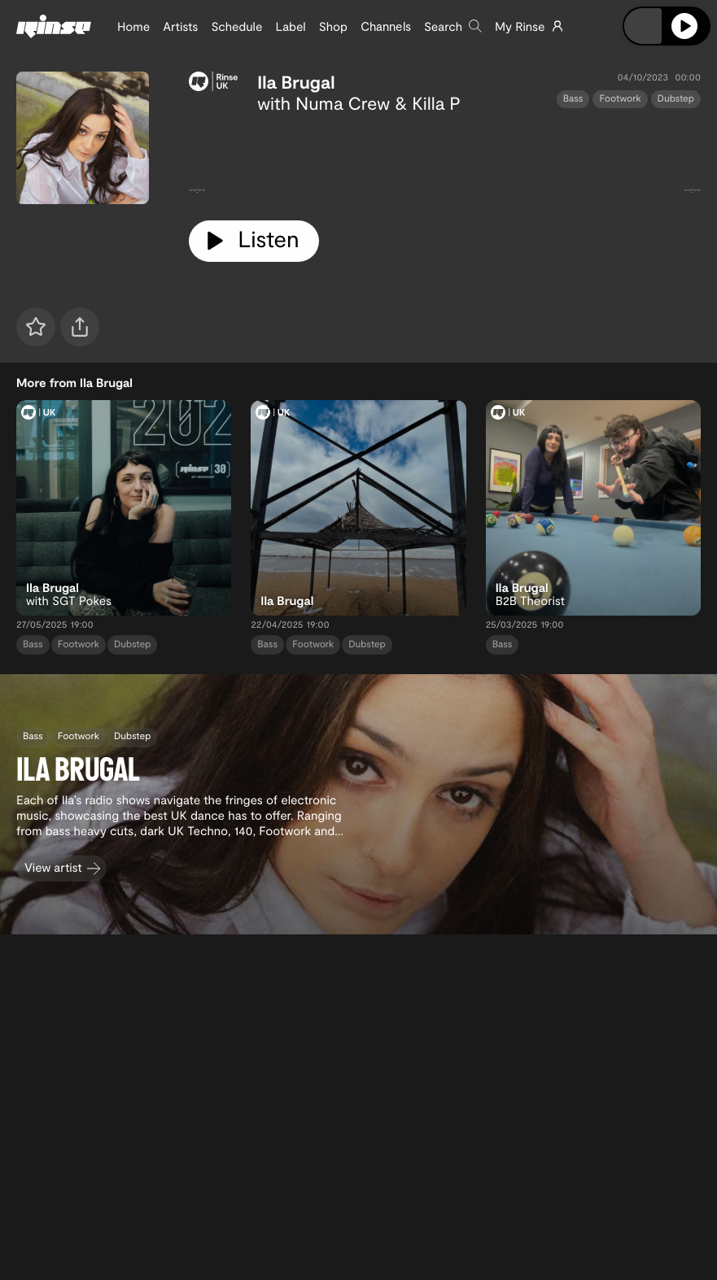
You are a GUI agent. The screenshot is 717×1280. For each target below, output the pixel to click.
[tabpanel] (445, 161)
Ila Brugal (295, 82)
